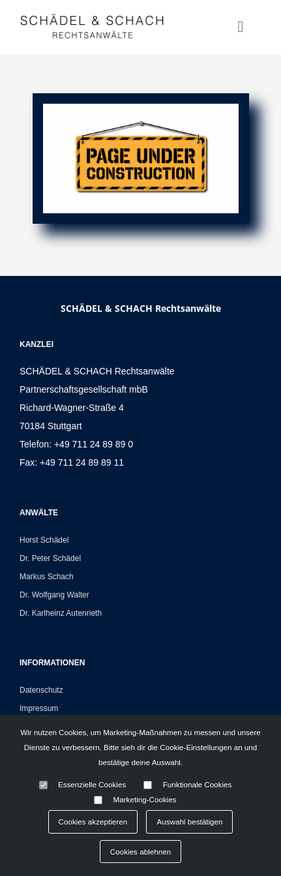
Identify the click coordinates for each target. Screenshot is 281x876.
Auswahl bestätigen (189, 821)
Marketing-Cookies (145, 799)
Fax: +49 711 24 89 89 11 (72, 462)
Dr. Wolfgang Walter (54, 594)
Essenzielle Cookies (92, 784)
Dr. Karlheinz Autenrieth (61, 613)
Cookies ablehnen (140, 851)
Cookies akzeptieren (93, 821)
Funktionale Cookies (197, 784)
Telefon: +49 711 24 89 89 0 (76, 444)
